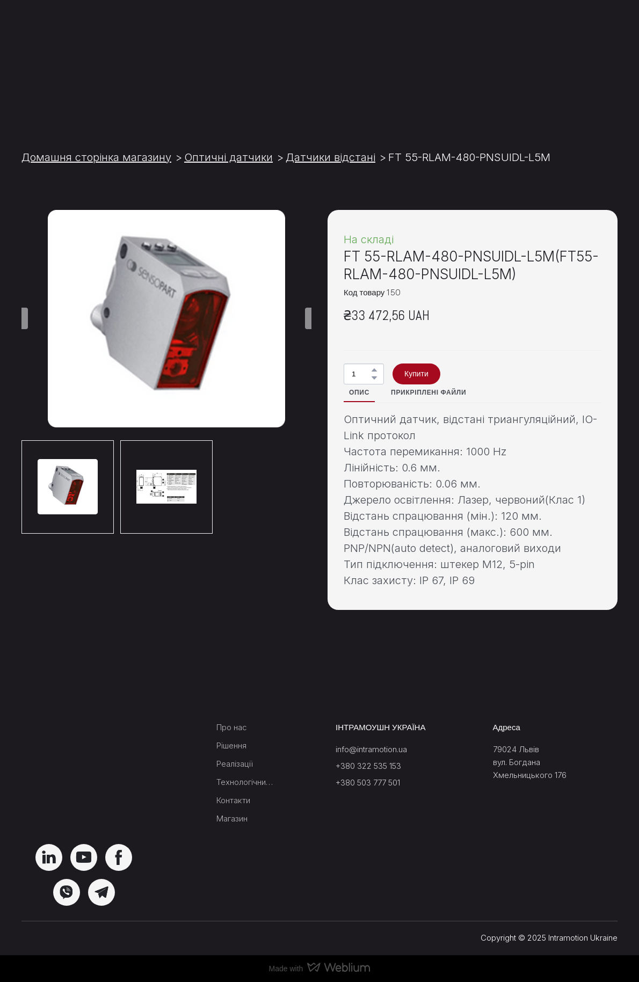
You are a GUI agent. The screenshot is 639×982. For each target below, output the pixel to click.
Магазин (232, 818)
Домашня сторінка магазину (96, 157)
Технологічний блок (245, 782)
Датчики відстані (330, 157)
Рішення (231, 745)
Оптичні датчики (228, 157)
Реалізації (234, 764)
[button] (374, 370)
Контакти (233, 800)
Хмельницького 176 (530, 775)
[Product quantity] (361, 374)
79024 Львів (516, 749)
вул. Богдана (516, 762)
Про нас (231, 727)
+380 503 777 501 (368, 782)
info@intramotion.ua (371, 749)
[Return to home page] (83, 64)
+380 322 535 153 (368, 766)
